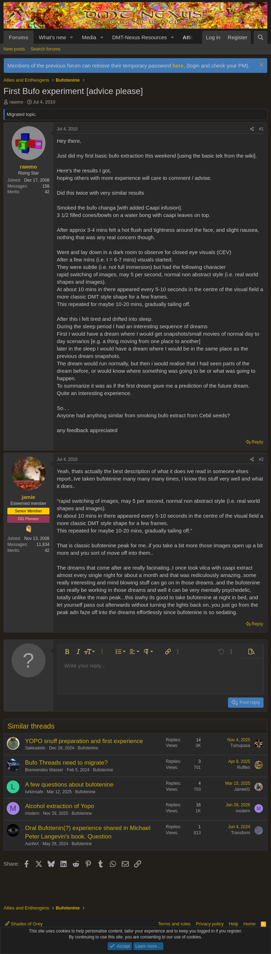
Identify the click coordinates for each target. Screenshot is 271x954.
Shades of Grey (24, 923)
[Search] (260, 37)
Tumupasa (240, 745)
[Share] (252, 129)
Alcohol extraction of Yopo (59, 806)
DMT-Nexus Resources (139, 37)
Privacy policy (210, 923)
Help (234, 923)
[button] (72, 37)
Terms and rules (174, 923)
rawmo (16, 102)
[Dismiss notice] (261, 65)
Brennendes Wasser (44, 769)
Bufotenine (88, 748)
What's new (52, 37)
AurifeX (32, 843)
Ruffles (243, 767)
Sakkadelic (35, 748)
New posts (14, 49)
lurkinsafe (34, 791)
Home (249, 923)
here (178, 66)
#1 (261, 128)
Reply (257, 441)
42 (47, 191)
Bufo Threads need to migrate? (66, 762)
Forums (18, 37)
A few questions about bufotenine (69, 784)
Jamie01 (242, 789)
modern (32, 813)
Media (89, 37)
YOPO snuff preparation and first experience (84, 741)
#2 (261, 459)
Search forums (46, 49)
